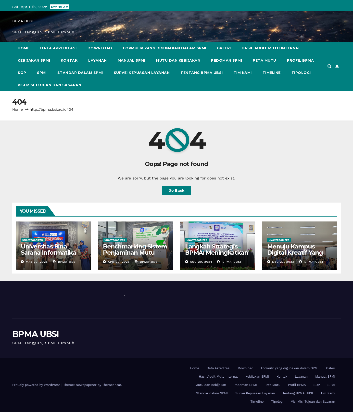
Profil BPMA (300, 60)
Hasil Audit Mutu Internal (271, 48)
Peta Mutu (264, 60)
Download (100, 48)
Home (23, 48)
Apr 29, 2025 (119, 261)
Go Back (177, 190)
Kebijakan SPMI (34, 60)
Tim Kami (243, 72)
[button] (329, 66)
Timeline (272, 72)
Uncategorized (32, 240)
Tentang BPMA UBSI (201, 72)
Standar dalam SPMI (80, 72)
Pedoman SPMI (226, 60)
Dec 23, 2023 (283, 261)
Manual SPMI (131, 60)
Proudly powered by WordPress (37, 385)
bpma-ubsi (65, 261)
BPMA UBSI (22, 21)
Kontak (69, 60)
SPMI (42, 72)
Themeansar (111, 385)
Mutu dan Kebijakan (178, 60)
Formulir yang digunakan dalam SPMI (164, 48)
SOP (22, 72)
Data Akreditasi (58, 48)
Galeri (224, 48)
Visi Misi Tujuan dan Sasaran (49, 85)
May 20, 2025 (37, 261)
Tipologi (301, 72)
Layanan (97, 60)
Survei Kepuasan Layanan (142, 72)
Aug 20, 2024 (201, 261)
